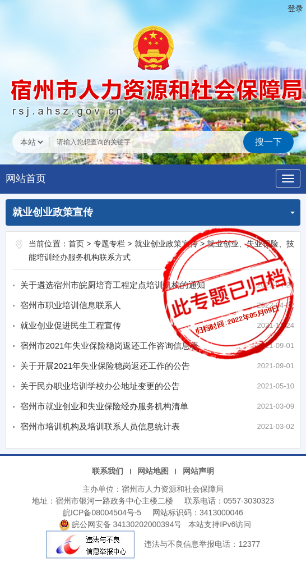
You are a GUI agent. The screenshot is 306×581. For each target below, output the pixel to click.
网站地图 (153, 470)
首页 (76, 243)
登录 (295, 8)
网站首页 (26, 178)
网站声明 (198, 470)
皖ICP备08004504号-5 (102, 512)
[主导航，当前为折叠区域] (288, 178)
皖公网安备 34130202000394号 (121, 524)
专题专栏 (110, 243)
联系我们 (107, 470)
